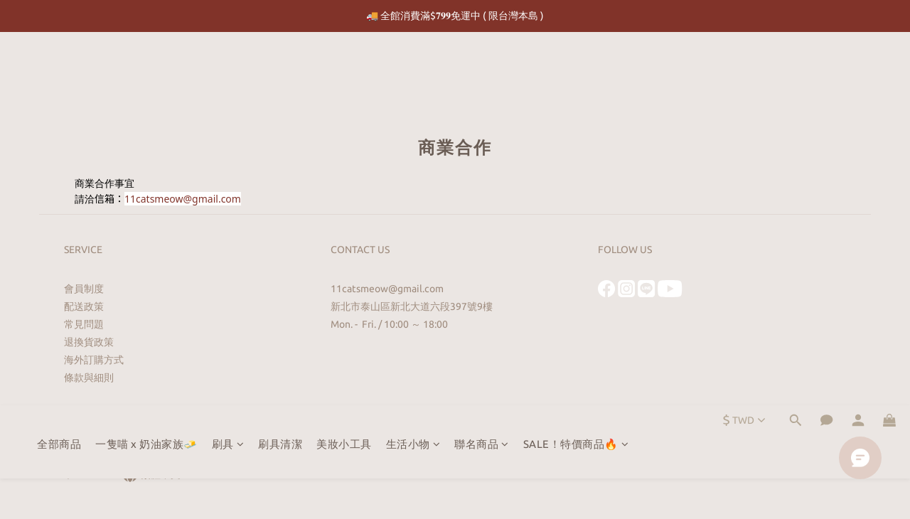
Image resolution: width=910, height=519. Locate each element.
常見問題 (84, 324)
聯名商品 (481, 71)
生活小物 (413, 71)
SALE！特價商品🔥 (576, 71)
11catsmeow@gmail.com (182, 198)
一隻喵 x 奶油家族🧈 (146, 71)
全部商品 (59, 71)
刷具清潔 (280, 71)
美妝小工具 (344, 71)
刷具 (228, 71)
